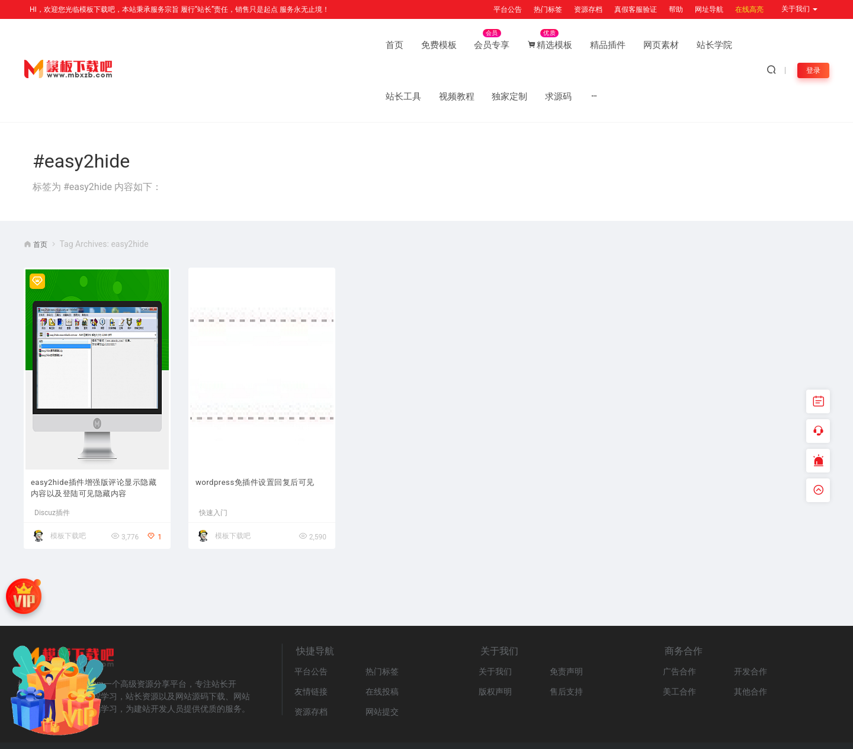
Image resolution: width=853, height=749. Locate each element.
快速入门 (213, 464)
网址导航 (709, 9)
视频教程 (580, 45)
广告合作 (679, 623)
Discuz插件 (52, 464)
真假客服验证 (635, 9)
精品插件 (367, 45)
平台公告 (507, 9)
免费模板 (198, 45)
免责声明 (566, 623)
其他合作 (750, 643)
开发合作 (750, 623)
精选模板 (309, 45)
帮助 (676, 9)
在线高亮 (749, 9)
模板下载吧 (68, 487)
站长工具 (527, 45)
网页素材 (420, 45)
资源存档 (588, 9)
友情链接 (311, 643)
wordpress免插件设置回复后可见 (260, 438)
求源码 (682, 45)
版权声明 (495, 643)
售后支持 (566, 643)
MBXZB (832, 733)
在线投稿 (382, 643)
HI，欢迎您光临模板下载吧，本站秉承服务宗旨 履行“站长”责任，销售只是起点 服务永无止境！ (179, 9)
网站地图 (142, 722)
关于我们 (495, 623)
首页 (153, 45)
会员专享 (251, 45)
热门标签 (548, 9)
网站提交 (382, 663)
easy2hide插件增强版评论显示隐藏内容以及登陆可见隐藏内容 (97, 438)
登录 (812, 44)
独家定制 (634, 45)
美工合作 (679, 643)
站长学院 (474, 45)
